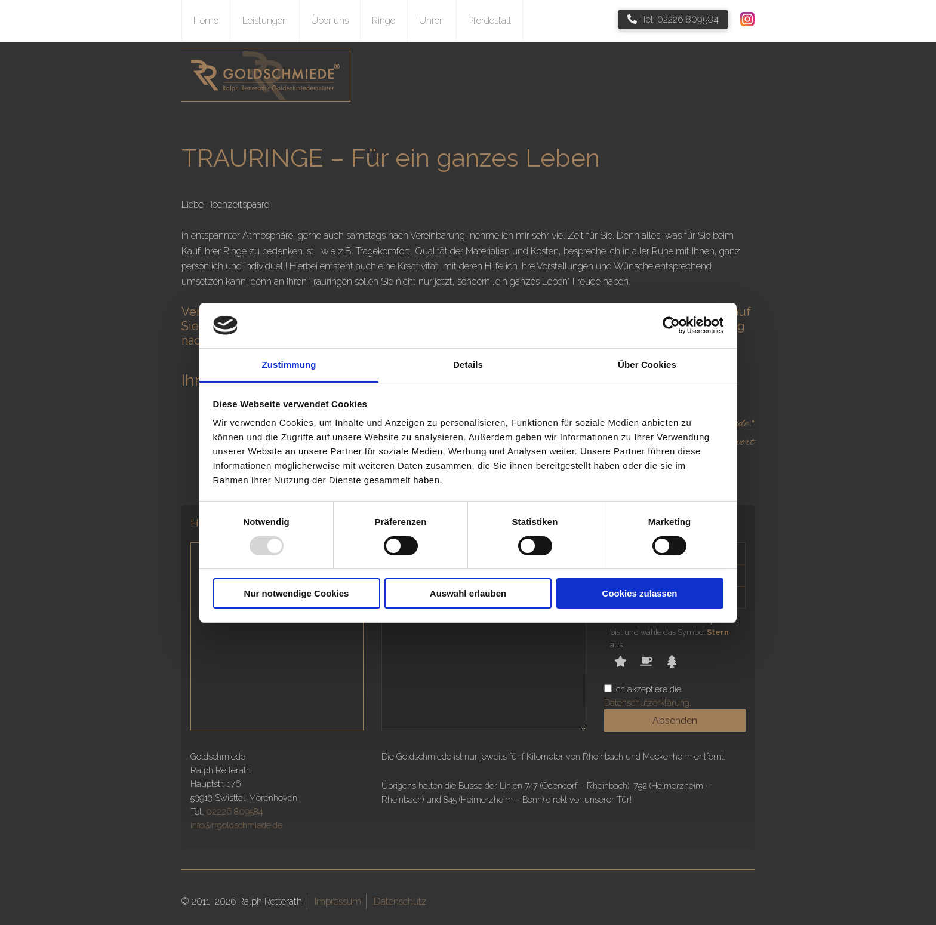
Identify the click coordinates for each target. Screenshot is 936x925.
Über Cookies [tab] (647, 364)
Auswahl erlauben (468, 593)
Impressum (338, 901)
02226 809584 (234, 811)
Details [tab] (468, 364)
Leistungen (265, 20)
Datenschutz (400, 901)
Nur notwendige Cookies (296, 593)
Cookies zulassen (640, 593)
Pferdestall (489, 20)
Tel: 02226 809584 (673, 19)
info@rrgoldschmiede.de (236, 825)
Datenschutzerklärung (646, 702)
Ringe (383, 20)
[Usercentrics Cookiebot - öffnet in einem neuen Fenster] (671, 325)
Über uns (330, 20)
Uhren (432, 20)
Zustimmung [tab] (289, 364)
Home (205, 20)
